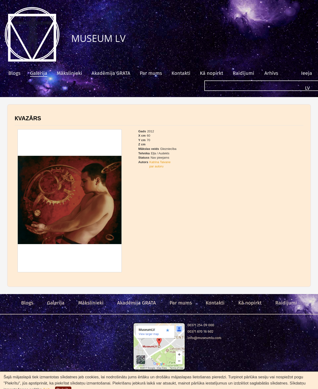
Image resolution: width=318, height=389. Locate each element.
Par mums (151, 73)
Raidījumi (243, 73)
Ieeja (306, 73)
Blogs (14, 73)
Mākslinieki (69, 73)
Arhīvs (271, 73)
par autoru (156, 166)
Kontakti (180, 73)
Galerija (38, 73)
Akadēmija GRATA (111, 73)
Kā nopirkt (211, 73)
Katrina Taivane (159, 162)
